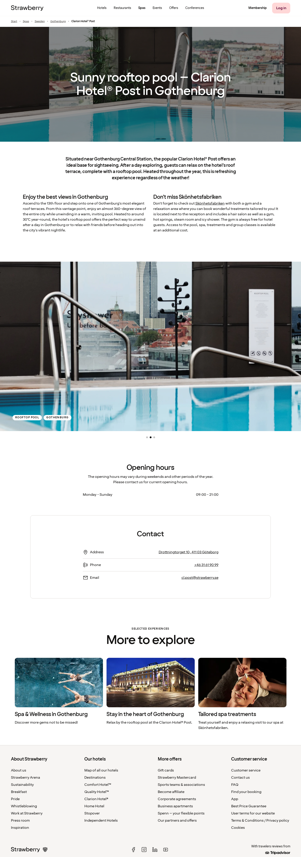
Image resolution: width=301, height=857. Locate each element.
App (234, 799)
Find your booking (246, 791)
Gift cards (166, 770)
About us (18, 770)
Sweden (40, 21)
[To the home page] (27, 8)
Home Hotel (94, 806)
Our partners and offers (177, 820)
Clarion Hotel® (96, 799)
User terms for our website (253, 813)
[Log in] (281, 8)
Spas (26, 21)
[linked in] (155, 849)
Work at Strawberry (27, 813)
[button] (147, 437)
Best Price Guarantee (248, 806)
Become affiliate (171, 791)
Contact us (240, 777)
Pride (15, 799)
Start (14, 21)
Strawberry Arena (25, 777)
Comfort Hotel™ (97, 784)
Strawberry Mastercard (177, 777)
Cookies (238, 827)
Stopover (92, 813)
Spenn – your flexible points (181, 813)
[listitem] (59, 694)
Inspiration (20, 827)
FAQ (234, 784)
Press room (20, 820)
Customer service (245, 770)
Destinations (95, 777)
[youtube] (165, 849)
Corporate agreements (177, 799)
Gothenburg (58, 21)
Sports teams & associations (181, 784)
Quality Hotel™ (96, 791)
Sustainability (22, 784)
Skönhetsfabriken (210, 203)
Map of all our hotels (101, 770)
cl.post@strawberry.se (199, 577)
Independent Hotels (101, 820)
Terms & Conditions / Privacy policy (260, 820)
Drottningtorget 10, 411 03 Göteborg (188, 552)
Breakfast (19, 791)
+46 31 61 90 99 (206, 564)
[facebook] (133, 849)
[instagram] (144, 849)
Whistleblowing (24, 806)
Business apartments (175, 806)
